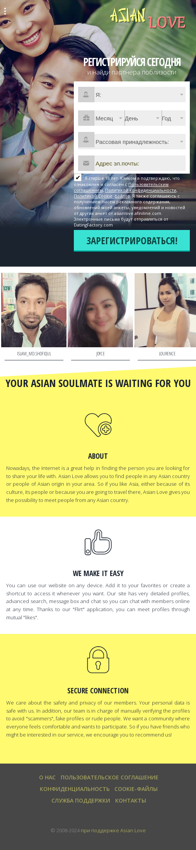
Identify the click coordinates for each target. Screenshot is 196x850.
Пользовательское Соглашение (110, 777)
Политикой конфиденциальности (140, 190)
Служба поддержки (80, 800)
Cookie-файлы (136, 789)
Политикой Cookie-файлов (102, 196)
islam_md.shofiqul (34, 353)
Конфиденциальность (75, 789)
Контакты (130, 800)
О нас (47, 777)
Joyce (100, 353)
